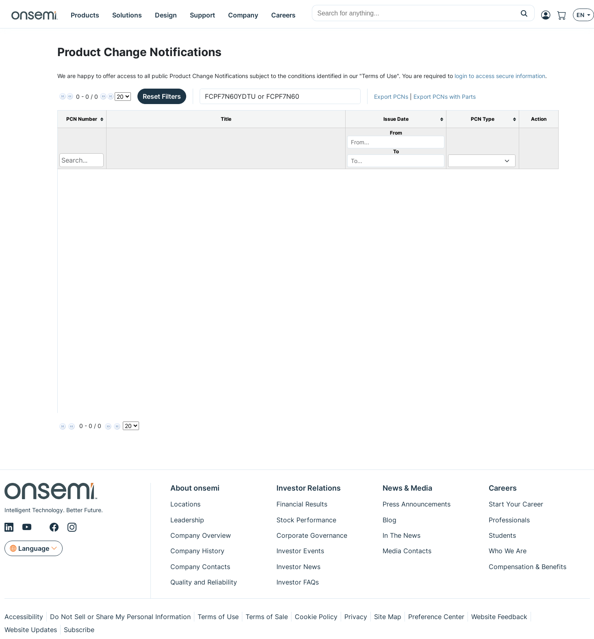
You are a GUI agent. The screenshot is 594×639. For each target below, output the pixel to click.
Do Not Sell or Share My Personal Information (120, 617)
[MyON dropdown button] (548, 15)
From (396, 133)
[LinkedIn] (10, 527)
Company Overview (200, 535)
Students (502, 535)
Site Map (387, 617)
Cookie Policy (316, 617)
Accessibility (23, 617)
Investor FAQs (297, 582)
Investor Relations (308, 488)
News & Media (407, 488)
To (396, 151)
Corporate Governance (311, 535)
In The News (401, 535)
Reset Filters (162, 96)
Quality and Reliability (203, 582)
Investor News (298, 567)
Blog (389, 520)
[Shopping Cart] (565, 15)
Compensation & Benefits (527, 567)
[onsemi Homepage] (34, 15)
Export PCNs (391, 96)
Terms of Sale (267, 617)
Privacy (355, 617)
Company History (197, 551)
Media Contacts (407, 551)
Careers (503, 488)
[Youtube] (28, 527)
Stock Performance (306, 520)
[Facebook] (55, 527)
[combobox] (413, 13)
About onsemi (195, 488)
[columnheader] (82, 119)
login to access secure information (500, 75)
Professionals (509, 520)
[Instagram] (71, 527)
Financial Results (301, 504)
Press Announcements (416, 504)
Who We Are (508, 551)
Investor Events (300, 551)
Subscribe (79, 630)
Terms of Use (218, 617)
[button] (524, 13)
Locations (185, 504)
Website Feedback (499, 617)
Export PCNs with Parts (444, 96)
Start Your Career (516, 504)
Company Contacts (200, 567)
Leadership (187, 520)
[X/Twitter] (42, 527)
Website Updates (30, 630)
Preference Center (436, 617)
